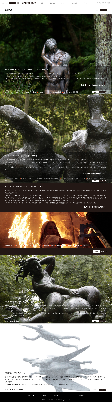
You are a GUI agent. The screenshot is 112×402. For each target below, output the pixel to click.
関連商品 (74, 3)
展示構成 (52, 3)
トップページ (31, 395)
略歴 (42, 3)
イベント (63, 3)
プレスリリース (88, 3)
